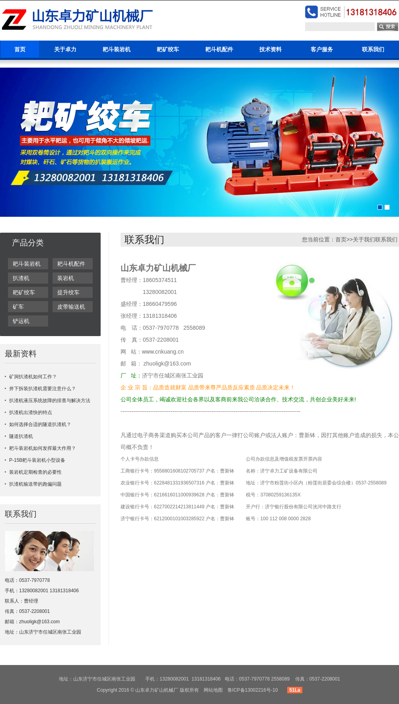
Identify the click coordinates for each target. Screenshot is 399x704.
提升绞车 (68, 292)
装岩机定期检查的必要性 (35, 472)
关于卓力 (65, 49)
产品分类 (28, 242)
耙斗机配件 (219, 49)
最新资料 (21, 353)
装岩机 (65, 278)
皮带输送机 (71, 306)
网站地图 (213, 690)
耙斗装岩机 (116, 49)
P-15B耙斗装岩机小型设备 (37, 460)
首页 (19, 49)
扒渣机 (21, 278)
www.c (150, 351)
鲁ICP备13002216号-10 (253, 690)
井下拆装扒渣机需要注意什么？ (42, 388)
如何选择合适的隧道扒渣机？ (40, 424)
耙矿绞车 (168, 49)
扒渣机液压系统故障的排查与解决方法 (49, 400)
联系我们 (373, 49)
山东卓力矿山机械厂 (156, 690)
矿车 (18, 306)
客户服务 (322, 49)
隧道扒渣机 (21, 436)
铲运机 (21, 321)
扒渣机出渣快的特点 (30, 412)
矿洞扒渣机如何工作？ (33, 376)
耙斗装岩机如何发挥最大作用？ (42, 448)
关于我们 (364, 239)
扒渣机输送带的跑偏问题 (35, 484)
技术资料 (270, 49)
